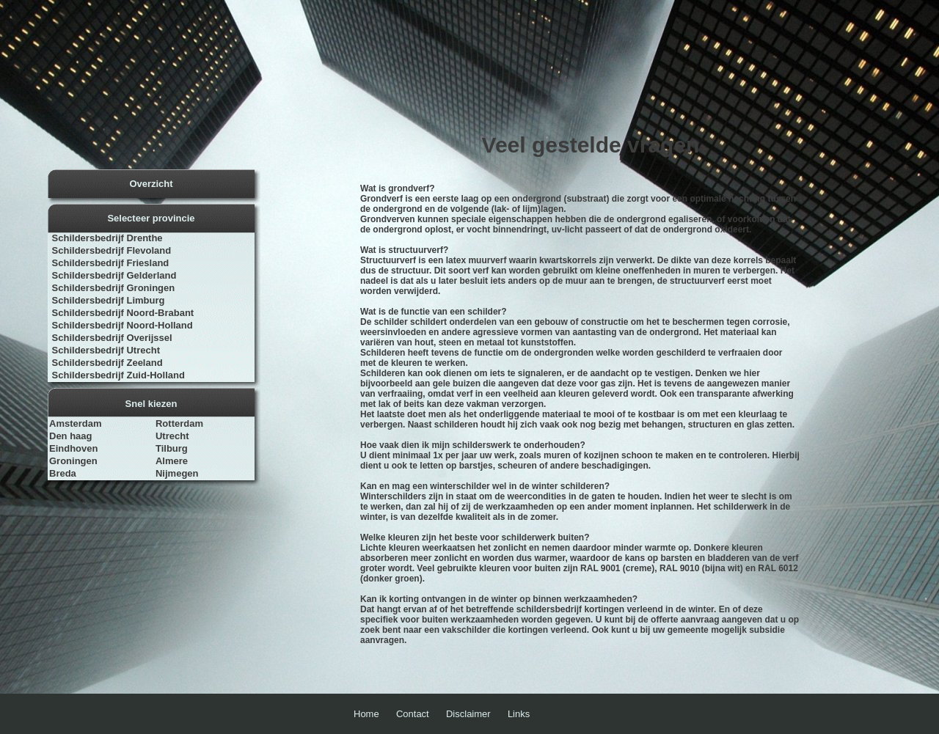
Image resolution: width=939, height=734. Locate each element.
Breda (62, 473)
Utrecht (172, 435)
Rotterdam (179, 423)
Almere (172, 460)
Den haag (70, 435)
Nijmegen (177, 473)
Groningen (73, 460)
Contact (412, 713)
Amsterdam (75, 423)
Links (519, 713)
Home (366, 713)
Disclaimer (468, 713)
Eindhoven (73, 448)
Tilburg (172, 448)
